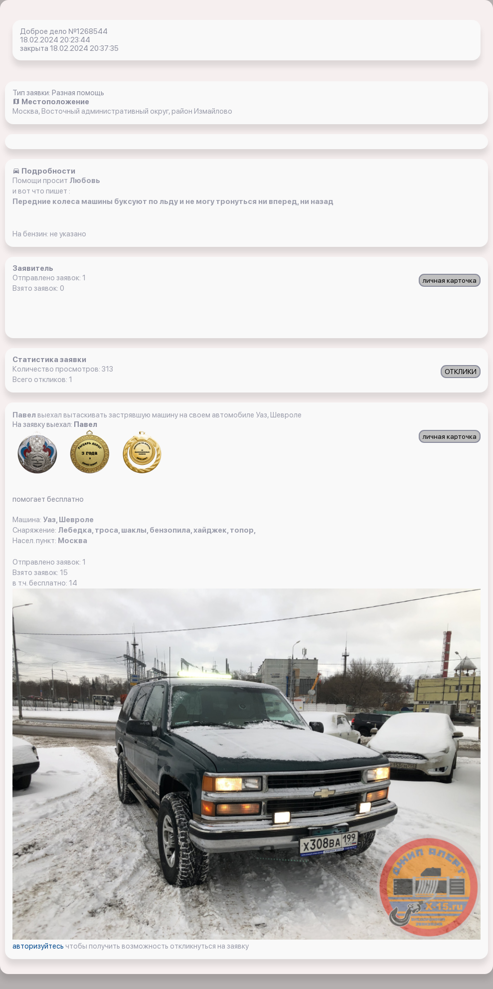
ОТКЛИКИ (461, 372)
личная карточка (450, 280)
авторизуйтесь (38, 946)
